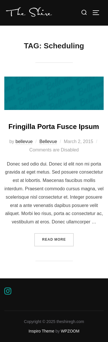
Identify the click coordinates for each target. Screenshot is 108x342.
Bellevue (48, 141)
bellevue (24, 141)
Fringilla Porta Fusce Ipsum (53, 126)
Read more (57, 239)
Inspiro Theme (41, 331)
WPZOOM (70, 331)
